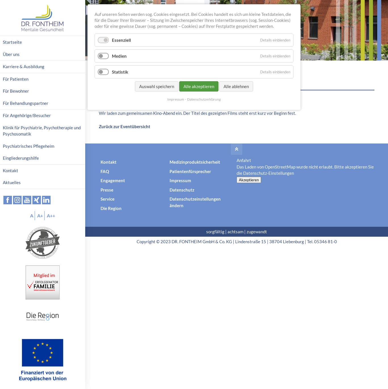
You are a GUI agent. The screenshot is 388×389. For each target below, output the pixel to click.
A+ (40, 215)
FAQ (105, 171)
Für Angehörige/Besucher (27, 115)
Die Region (111, 208)
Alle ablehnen (236, 86)
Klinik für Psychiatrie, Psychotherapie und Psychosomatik (42, 131)
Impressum (180, 180)
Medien (119, 56)
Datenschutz (182, 189)
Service (107, 198)
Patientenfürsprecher (190, 171)
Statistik (120, 71)
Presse (107, 189)
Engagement (113, 180)
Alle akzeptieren (198, 86)
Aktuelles (12, 182)
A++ (51, 215)
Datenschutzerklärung (204, 99)
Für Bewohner (16, 90)
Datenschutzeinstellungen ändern (195, 202)
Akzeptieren (249, 180)
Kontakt (108, 162)
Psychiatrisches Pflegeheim (28, 146)
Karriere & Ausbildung (23, 66)
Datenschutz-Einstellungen (268, 173)
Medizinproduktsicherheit (195, 162)
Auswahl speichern (156, 86)
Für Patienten (15, 79)
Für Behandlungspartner (25, 103)
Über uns (11, 54)
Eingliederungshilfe (21, 158)
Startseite (12, 42)
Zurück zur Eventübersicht (124, 126)
